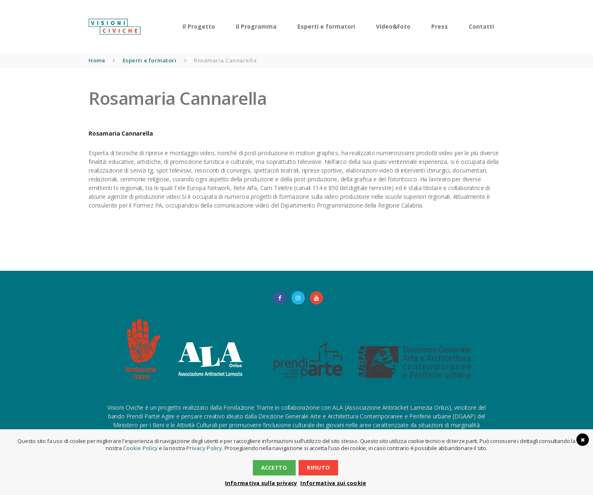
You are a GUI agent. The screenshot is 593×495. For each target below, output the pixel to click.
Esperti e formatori (150, 60)
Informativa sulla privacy (263, 483)
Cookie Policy (142, 448)
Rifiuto (318, 467)
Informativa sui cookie (331, 483)
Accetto (274, 467)
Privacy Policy (202, 448)
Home (97, 60)
